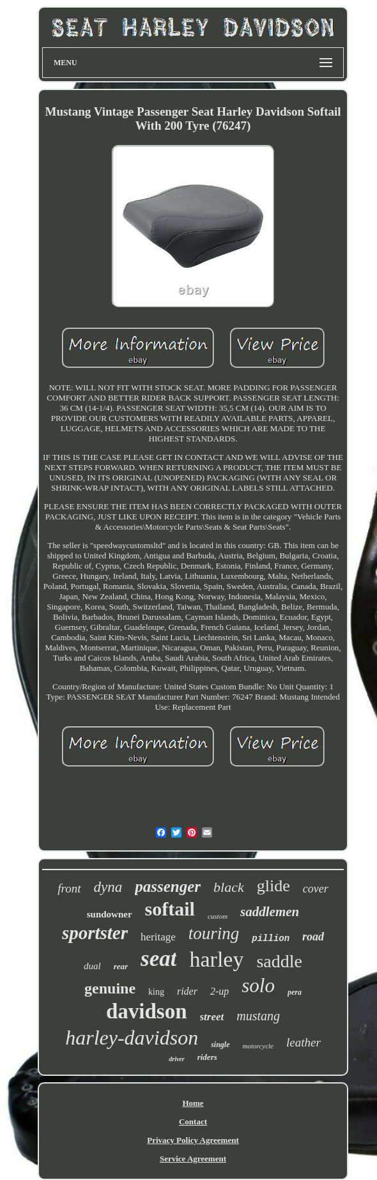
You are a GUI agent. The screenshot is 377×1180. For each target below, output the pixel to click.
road (313, 936)
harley (216, 959)
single (220, 1044)
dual (92, 966)
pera (295, 992)
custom (217, 916)
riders (207, 1057)
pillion (270, 938)
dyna (108, 887)
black (228, 887)
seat (158, 958)
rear (121, 966)
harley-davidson (131, 1037)
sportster (95, 933)
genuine (109, 988)
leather (303, 1042)
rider (187, 991)
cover (315, 888)
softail (170, 908)
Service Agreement (193, 1158)
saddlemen (269, 911)
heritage (158, 937)
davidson (146, 1011)
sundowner (109, 914)
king (156, 992)
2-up (219, 991)
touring (214, 933)
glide (273, 886)
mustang (258, 1016)
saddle (279, 961)
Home (192, 1103)
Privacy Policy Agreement (192, 1140)
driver (176, 1058)
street (212, 1017)
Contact (193, 1121)
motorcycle (258, 1046)
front (69, 888)
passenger (168, 886)
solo (258, 985)
